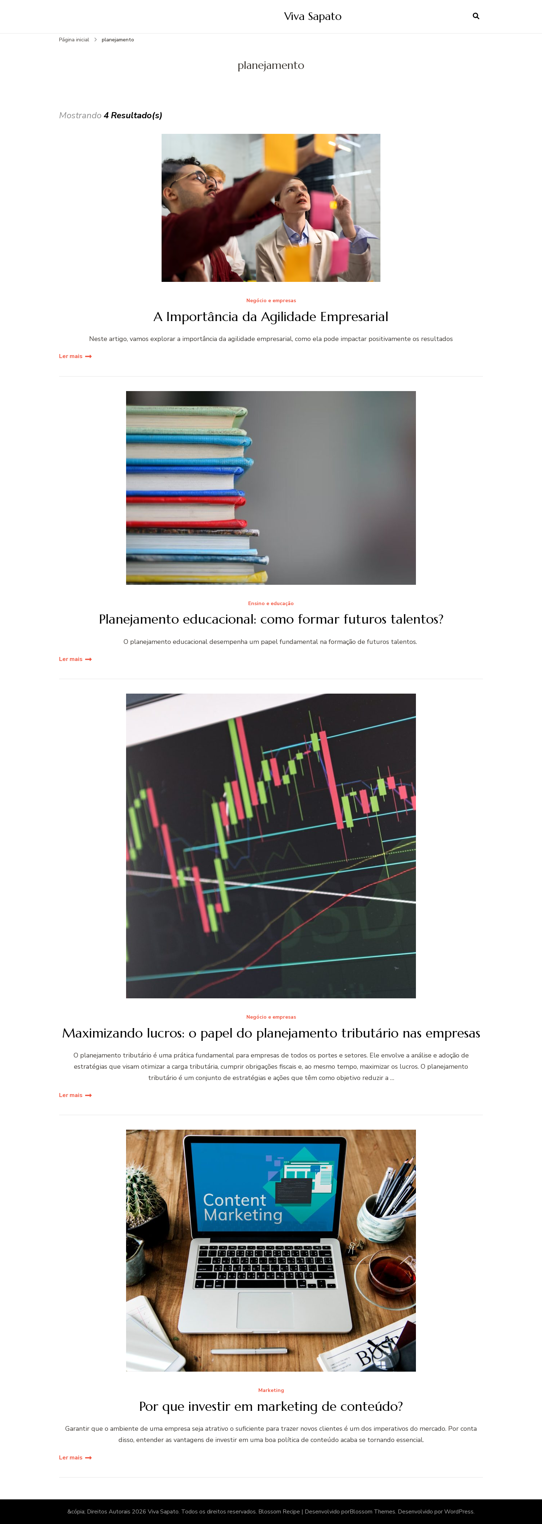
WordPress (459, 1512)
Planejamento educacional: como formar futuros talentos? (271, 619)
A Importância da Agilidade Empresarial (271, 316)
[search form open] (476, 16)
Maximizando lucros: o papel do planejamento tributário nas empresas (271, 1033)
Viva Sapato (313, 16)
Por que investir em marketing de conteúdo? (271, 1406)
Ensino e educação (271, 604)
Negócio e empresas (271, 301)
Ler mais (71, 356)
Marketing (271, 1390)
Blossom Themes (372, 1512)
